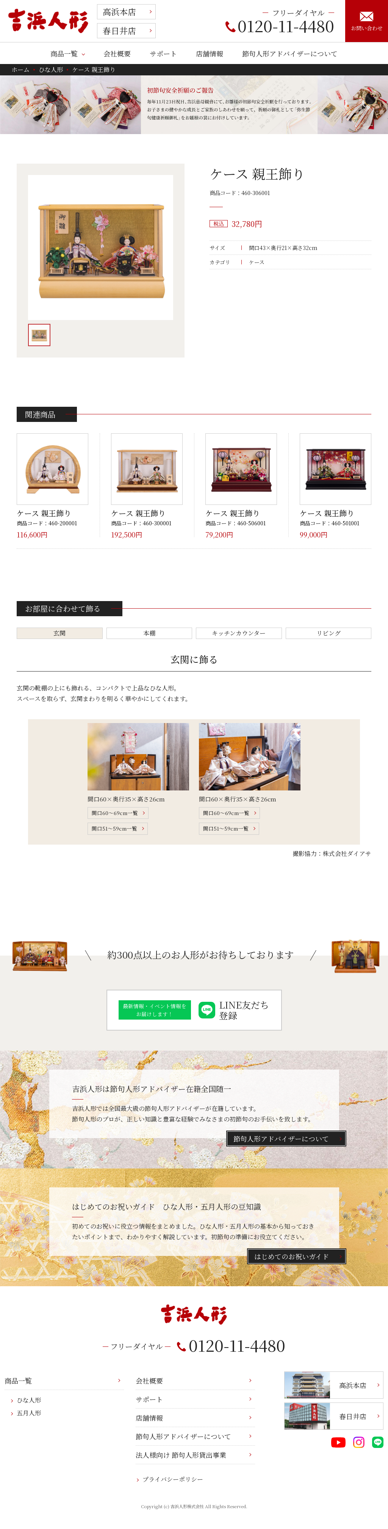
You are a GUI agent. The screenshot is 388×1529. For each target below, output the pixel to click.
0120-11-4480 (279, 25)
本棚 (149, 633)
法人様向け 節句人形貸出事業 (181, 1455)
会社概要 (117, 53)
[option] (100, 247)
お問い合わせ (367, 21)
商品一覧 (64, 53)
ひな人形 (51, 69)
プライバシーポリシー (172, 1479)
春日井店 (119, 30)
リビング (328, 633)
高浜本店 (119, 11)
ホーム (20, 69)
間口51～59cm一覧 (114, 828)
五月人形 (29, 1413)
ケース (256, 262)
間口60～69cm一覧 (115, 813)
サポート (163, 53)
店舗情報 (209, 53)
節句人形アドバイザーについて (290, 53)
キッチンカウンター (239, 633)
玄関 (59, 633)
